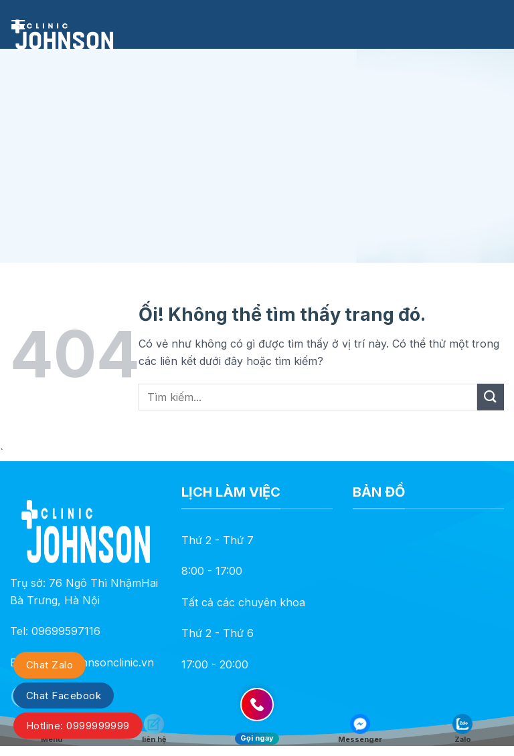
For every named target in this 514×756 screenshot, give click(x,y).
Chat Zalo (49, 664)
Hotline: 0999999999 (78, 725)
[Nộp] (490, 397)
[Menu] (18, 24)
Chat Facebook (63, 695)
